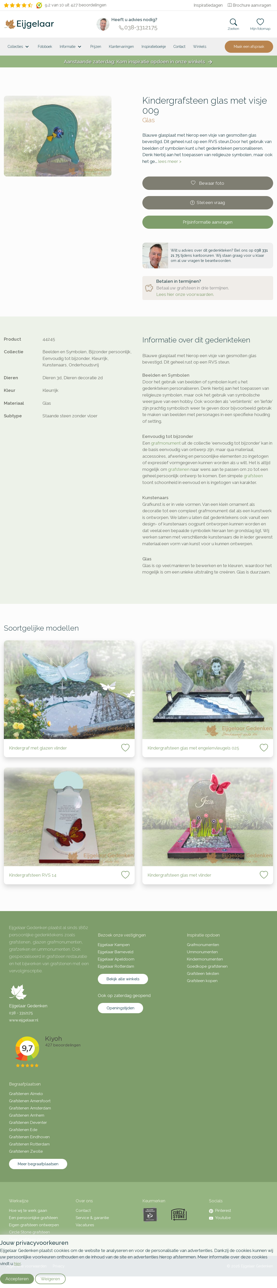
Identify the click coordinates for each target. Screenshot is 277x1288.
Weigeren (50, 1278)
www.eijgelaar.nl (23, 1020)
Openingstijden (120, 1008)
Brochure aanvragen (249, 5)
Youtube (220, 1217)
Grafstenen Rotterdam (29, 1144)
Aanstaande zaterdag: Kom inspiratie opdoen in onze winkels (138, 62)
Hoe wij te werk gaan (28, 1210)
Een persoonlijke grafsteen (33, 1217)
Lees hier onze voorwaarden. (185, 294)
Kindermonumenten (205, 959)
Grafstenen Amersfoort (29, 1101)
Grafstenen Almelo (26, 1093)
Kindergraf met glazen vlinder (38, 748)
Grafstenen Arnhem (26, 1115)
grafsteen (253, 475)
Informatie (71, 47)
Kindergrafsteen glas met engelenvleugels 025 (193, 748)
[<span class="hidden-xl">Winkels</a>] (199, 47)
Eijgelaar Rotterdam (116, 966)
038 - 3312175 (21, 1013)
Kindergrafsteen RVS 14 (32, 875)
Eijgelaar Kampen (114, 944)
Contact (179, 47)
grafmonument (166, 443)
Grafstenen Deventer (28, 1122)
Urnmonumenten (202, 952)
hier (17, 1263)
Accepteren (17, 1278)
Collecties (19, 47)
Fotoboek (45, 47)
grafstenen (178, 469)
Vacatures (85, 1225)
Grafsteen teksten (203, 973)
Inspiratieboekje (154, 47)
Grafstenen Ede (23, 1129)
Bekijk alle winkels (123, 979)
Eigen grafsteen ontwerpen (34, 1225)
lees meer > (169, 161)
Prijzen (95, 47)
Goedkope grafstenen (207, 966)
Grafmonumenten (203, 944)
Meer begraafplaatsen (38, 1164)
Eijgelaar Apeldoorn (116, 959)
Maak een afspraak (249, 47)
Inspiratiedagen (208, 5)
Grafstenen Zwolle (26, 1151)
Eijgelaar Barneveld (115, 952)
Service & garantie (92, 1217)
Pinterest (220, 1210)
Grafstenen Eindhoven (29, 1137)
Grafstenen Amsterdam (30, 1108)
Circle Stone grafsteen (29, 1232)
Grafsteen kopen (202, 980)
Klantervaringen (121, 47)
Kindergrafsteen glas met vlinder (179, 875)
